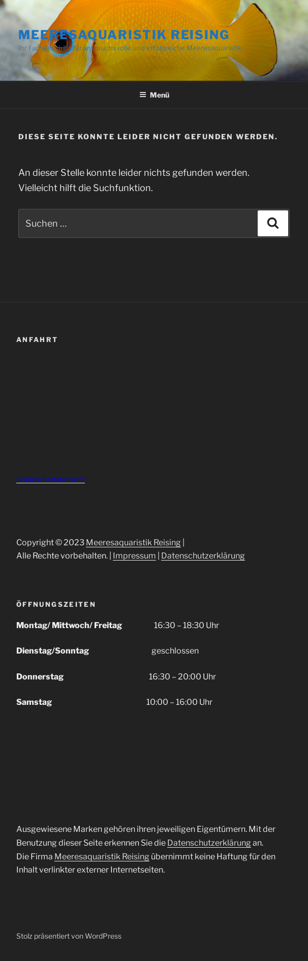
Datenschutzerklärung (203, 556)
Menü (154, 94)
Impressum (134, 556)
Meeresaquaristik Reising (124, 34)
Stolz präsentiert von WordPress (68, 936)
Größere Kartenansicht (50, 479)
